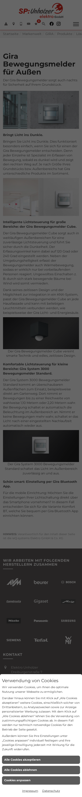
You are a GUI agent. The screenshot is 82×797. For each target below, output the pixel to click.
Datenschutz (51, 791)
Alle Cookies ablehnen (20, 770)
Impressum (30, 791)
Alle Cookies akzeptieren (22, 759)
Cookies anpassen (17, 780)
